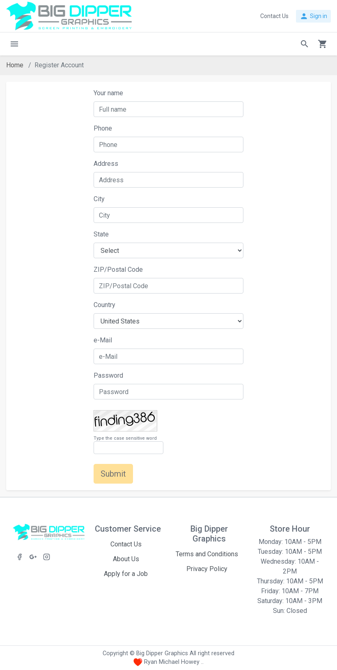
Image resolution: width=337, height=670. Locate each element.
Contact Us (126, 544)
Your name (108, 93)
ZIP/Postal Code (118, 269)
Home (14, 65)
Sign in (313, 16)
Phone (103, 128)
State (101, 234)
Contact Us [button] (274, 16)
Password (108, 375)
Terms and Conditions (207, 554)
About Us (126, 559)
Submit (113, 474)
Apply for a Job (126, 574)
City (99, 199)
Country (104, 305)
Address (106, 164)
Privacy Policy (206, 569)
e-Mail (103, 340)
